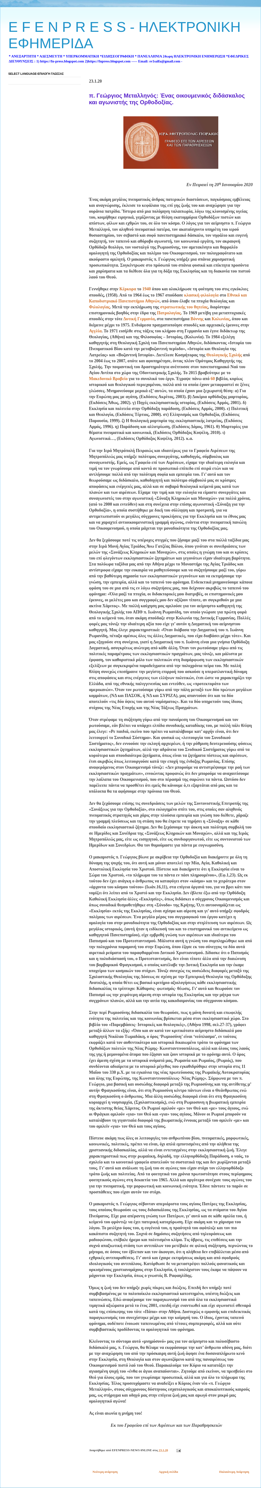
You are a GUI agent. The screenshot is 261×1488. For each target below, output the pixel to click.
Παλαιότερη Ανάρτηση (234, 1472)
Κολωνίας (221, 318)
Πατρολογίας (169, 313)
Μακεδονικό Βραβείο (108, 378)
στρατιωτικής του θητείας (184, 307)
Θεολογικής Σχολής (224, 355)
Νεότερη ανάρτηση (105, 1472)
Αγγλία (95, 331)
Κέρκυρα (127, 289)
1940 (146, 289)
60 (212, 378)
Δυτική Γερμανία (139, 318)
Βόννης (197, 318)
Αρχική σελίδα (168, 1472)
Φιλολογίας (99, 307)
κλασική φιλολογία (201, 295)
